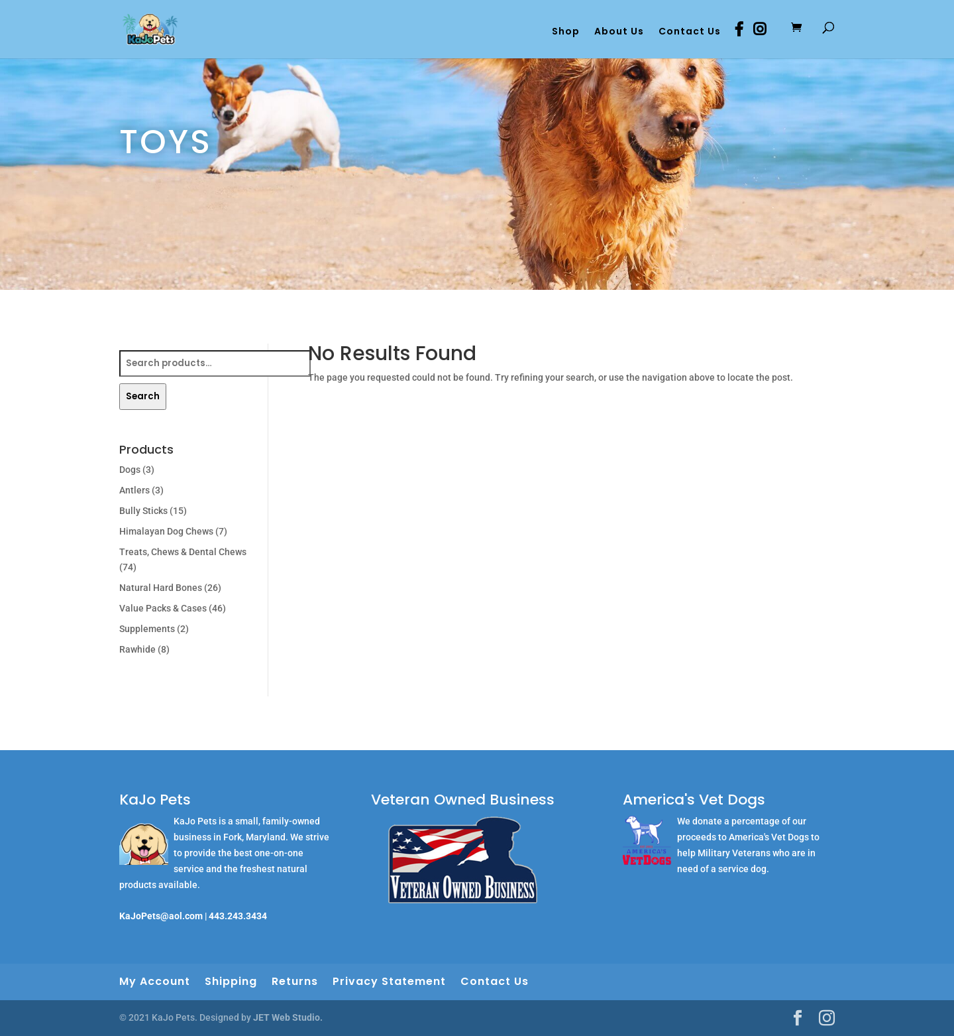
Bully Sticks (143, 510)
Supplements (147, 628)
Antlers (134, 490)
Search (143, 396)
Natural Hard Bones (160, 587)
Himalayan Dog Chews (166, 531)
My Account (154, 981)
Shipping (231, 981)
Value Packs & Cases (163, 608)
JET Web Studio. (288, 1017)
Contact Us (690, 32)
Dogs (129, 469)
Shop (566, 32)
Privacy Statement (389, 981)
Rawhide (137, 649)
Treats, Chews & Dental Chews (182, 552)
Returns (295, 981)
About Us (619, 32)
